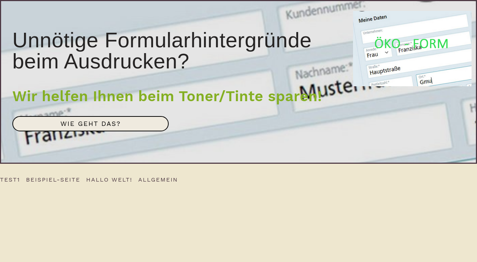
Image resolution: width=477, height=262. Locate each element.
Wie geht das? (90, 123)
